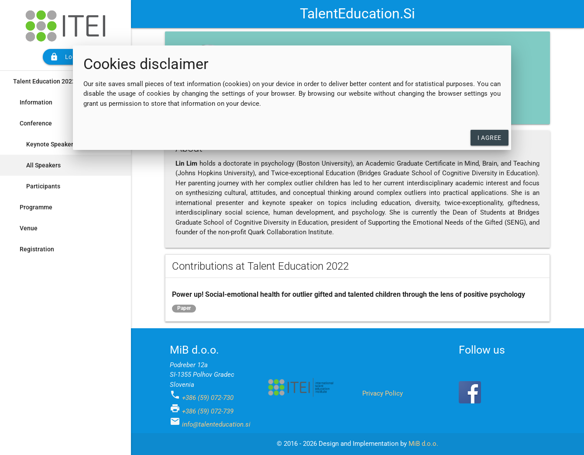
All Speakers (43, 165)
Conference (36, 123)
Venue (29, 228)
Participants (43, 186)
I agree (490, 137)
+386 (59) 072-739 (208, 411)
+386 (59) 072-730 (208, 398)
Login (66, 57)
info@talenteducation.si (216, 424)
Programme (36, 207)
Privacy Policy (382, 393)
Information (36, 102)
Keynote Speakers (51, 144)
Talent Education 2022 (44, 81)
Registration (37, 249)
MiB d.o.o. (423, 444)
